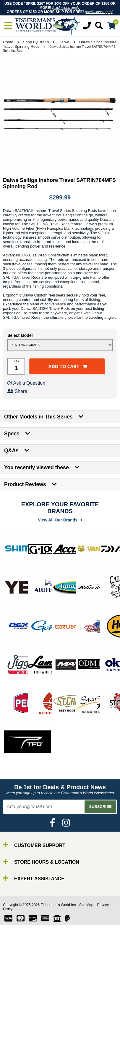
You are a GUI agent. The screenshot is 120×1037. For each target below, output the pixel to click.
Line (16, 1022)
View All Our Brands (60, 520)
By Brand (21, 1006)
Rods (17, 1012)
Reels (18, 1017)
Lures (18, 1028)
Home (8, 42)
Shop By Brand (36, 42)
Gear (17, 1033)
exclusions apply (66, 8)
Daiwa (64, 42)
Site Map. (86, 905)
